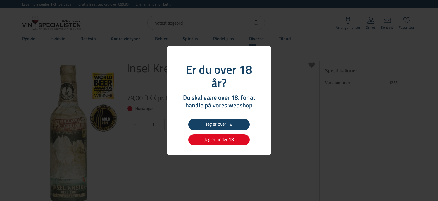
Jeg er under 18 (219, 139)
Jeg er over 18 (219, 124)
